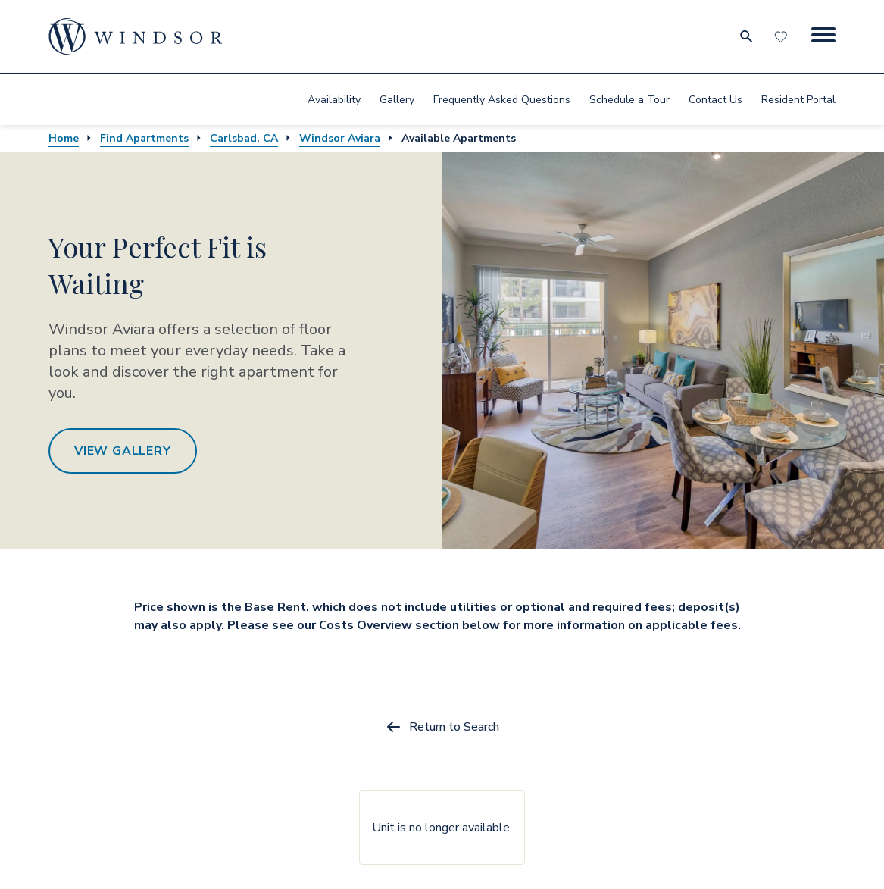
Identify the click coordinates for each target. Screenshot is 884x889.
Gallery (397, 99)
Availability (334, 99)
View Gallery (122, 451)
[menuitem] (334, 99)
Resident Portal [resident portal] (798, 99)
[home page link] (135, 36)
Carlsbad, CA (244, 138)
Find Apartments (144, 138)
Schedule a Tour (629, 99)
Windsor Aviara (339, 138)
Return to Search (442, 727)
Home (63, 138)
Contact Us (715, 99)
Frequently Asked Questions (501, 99)
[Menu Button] (823, 36)
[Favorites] (782, 36)
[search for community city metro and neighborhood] (746, 36)
